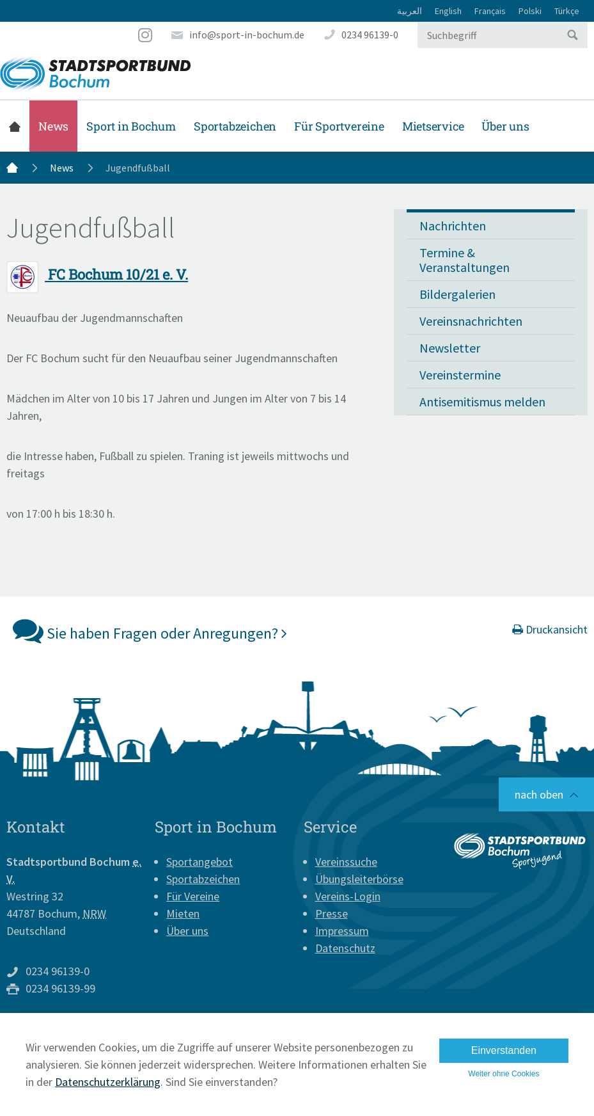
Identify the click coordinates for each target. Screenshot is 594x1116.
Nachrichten (452, 226)
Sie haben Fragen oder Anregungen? (150, 630)
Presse (331, 913)
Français (490, 11)
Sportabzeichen (235, 126)
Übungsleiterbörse (359, 879)
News (53, 126)
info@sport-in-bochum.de (246, 34)
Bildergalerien (457, 294)
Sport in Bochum (131, 126)
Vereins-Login (347, 896)
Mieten (182, 913)
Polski (530, 11)
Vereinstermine (460, 375)
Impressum (342, 930)
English (448, 11)
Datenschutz (345, 948)
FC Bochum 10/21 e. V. (97, 274)
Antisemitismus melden (482, 402)
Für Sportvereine (339, 126)
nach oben (539, 794)
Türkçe (566, 11)
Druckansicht (550, 629)
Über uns (505, 126)
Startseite (14, 126)
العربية (409, 11)
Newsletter (449, 348)
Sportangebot (199, 861)
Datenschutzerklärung (107, 1081)
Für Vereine (192, 896)
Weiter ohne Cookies (503, 1073)
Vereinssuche (346, 861)
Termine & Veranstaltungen (464, 259)
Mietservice (433, 126)
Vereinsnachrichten (470, 321)
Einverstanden (503, 1050)
